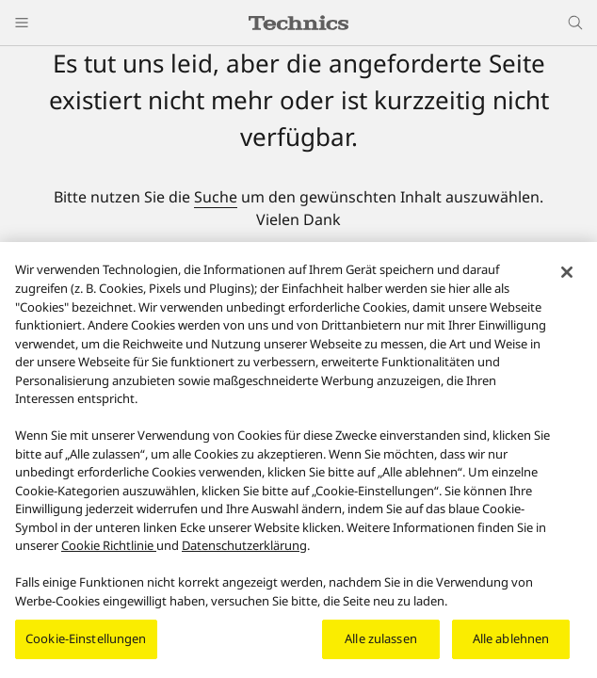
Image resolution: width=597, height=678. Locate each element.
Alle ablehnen (511, 645)
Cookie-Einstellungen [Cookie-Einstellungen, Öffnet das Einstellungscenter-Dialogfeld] (86, 645)
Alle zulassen (381, 645)
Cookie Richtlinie (108, 550)
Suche (215, 196)
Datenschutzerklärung (244, 550)
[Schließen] (567, 278)
